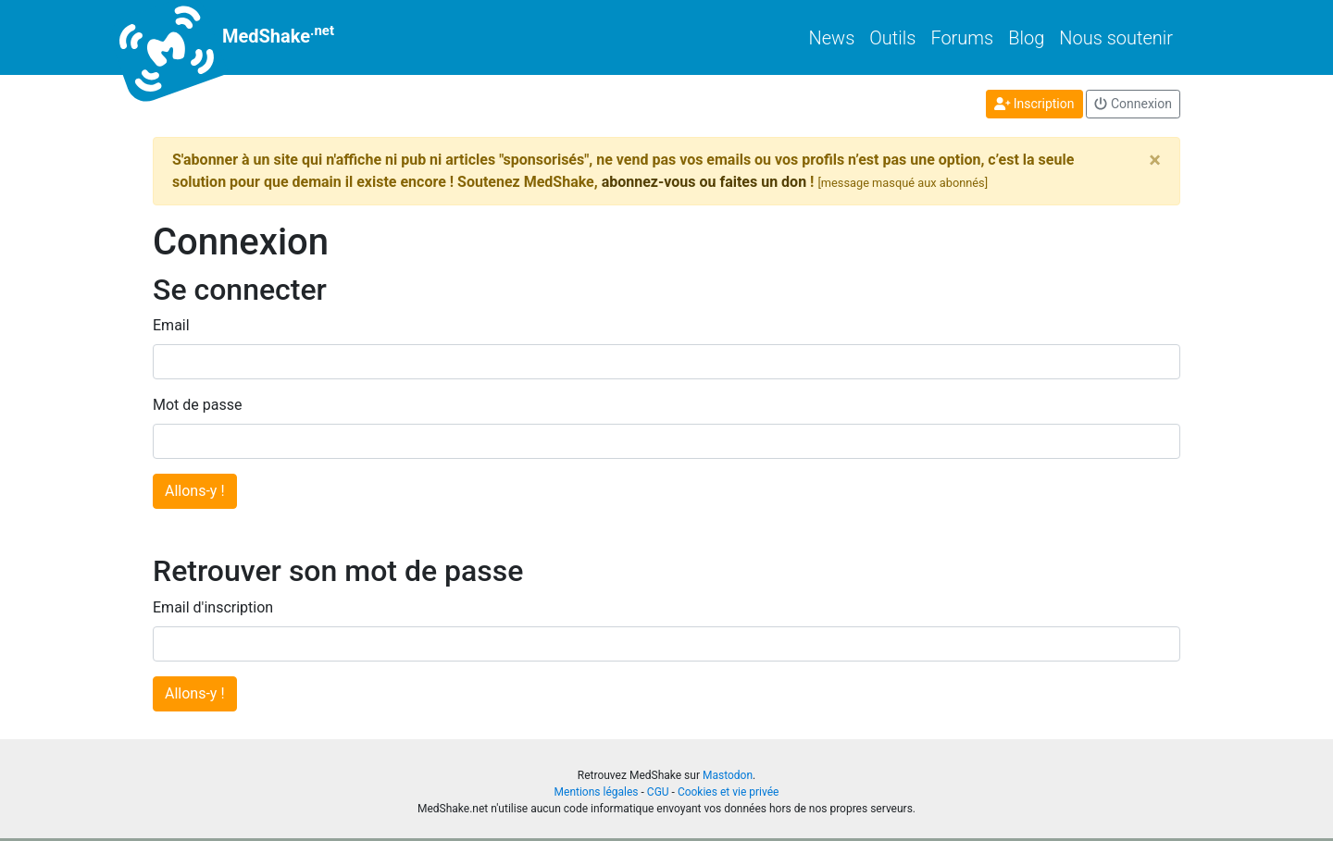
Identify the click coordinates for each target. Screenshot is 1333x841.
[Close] (1154, 160)
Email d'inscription (213, 607)
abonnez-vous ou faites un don (704, 182)
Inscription (1034, 103)
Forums (961, 38)
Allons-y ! (195, 491)
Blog (1026, 38)
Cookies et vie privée (728, 791)
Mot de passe (197, 405)
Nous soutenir (1116, 38)
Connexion (1133, 103)
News (832, 38)
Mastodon (728, 775)
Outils (892, 38)
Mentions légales (596, 791)
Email (171, 325)
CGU (658, 791)
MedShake (243, 37)
